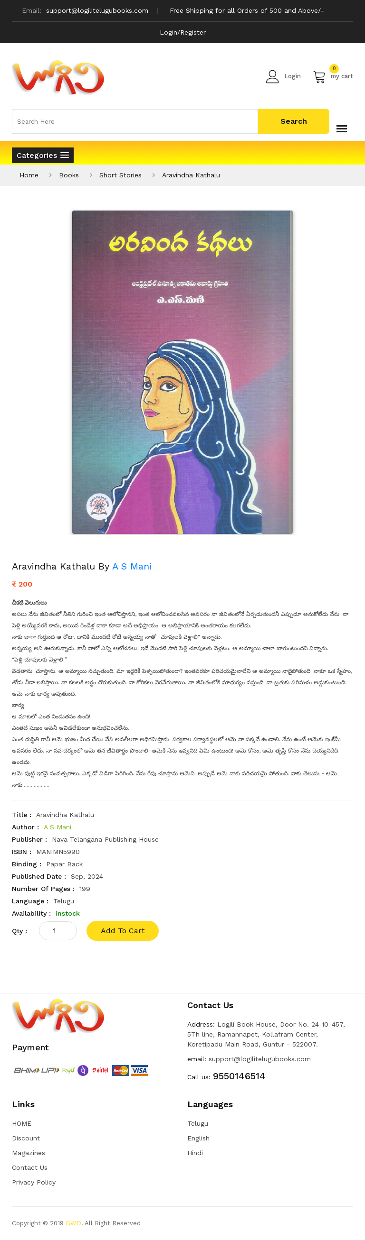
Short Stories (120, 175)
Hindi (195, 1153)
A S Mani (132, 566)
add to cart (122, 930)
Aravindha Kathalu (191, 175)
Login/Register (183, 32)
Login (283, 76)
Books (69, 175)
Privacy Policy (34, 1182)
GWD (73, 1223)
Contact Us (30, 1167)
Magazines (28, 1153)
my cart (333, 76)
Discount (26, 1138)
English (198, 1138)
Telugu (197, 1123)
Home (28, 175)
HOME (21, 1123)
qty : (19, 931)
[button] (43, 155)
